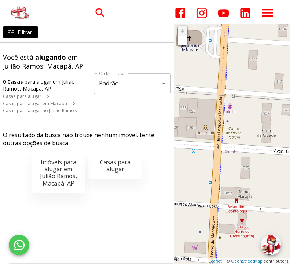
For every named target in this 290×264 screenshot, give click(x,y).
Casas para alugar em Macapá (35, 103)
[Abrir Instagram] (201, 13)
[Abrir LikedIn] (245, 13)
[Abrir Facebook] (180, 13)
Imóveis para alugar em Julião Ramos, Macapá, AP (58, 172)
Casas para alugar (22, 96)
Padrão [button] (109, 83)
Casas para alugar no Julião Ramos (40, 110)
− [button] (182, 40)
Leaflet (215, 261)
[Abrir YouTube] (223, 13)
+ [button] (183, 30)
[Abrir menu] (267, 13)
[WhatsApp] (19, 245)
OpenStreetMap (247, 261)
